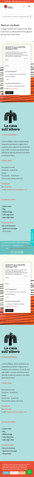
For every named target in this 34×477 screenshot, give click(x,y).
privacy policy (14, 88)
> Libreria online (6, 206)
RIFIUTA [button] (22, 473)
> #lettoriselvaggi (7, 212)
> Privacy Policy (6, 454)
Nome (7, 59)
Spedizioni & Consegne (10, 228)
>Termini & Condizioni (8, 226)
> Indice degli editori (8, 217)
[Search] (30, 16)
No (8, 79)
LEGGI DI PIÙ (14, 473)
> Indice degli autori (8, 214)
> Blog (3, 209)
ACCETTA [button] (6, 473)
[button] (29, 472)
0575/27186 (8, 187)
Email (7, 66)
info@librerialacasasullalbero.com (16, 189)
